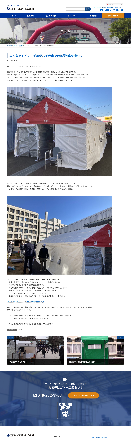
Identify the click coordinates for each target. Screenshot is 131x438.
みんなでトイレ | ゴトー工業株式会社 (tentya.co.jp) (25, 302)
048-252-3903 (113, 10)
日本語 (110, 4)
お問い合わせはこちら (84, 395)
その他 (20, 329)
